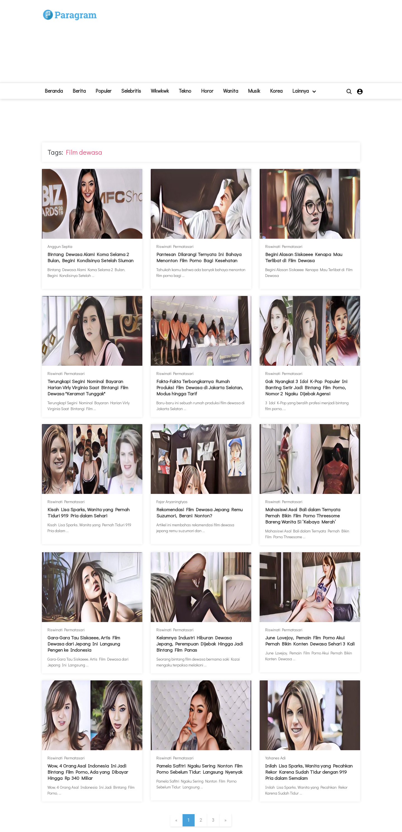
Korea (276, 90)
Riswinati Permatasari (174, 246)
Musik (254, 90)
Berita (79, 90)
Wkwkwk (160, 90)
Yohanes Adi (275, 758)
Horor (207, 90)
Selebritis (131, 90)
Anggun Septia (59, 246)
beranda (54, 90)
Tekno (185, 90)
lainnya (304, 90)
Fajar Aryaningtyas (172, 501)
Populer (103, 90)
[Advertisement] (242, 43)
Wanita (230, 90)
